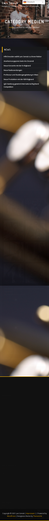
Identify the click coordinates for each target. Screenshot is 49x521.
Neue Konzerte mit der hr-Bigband (17, 65)
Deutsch (29, 2)
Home (11, 27)
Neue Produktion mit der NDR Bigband (19, 79)
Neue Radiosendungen (13, 70)
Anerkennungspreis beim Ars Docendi (19, 61)
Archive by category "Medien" (28, 27)
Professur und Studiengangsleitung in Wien (21, 75)
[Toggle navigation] (44, 4)
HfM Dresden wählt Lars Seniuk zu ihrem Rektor (23, 56)
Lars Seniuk (10, 3)
